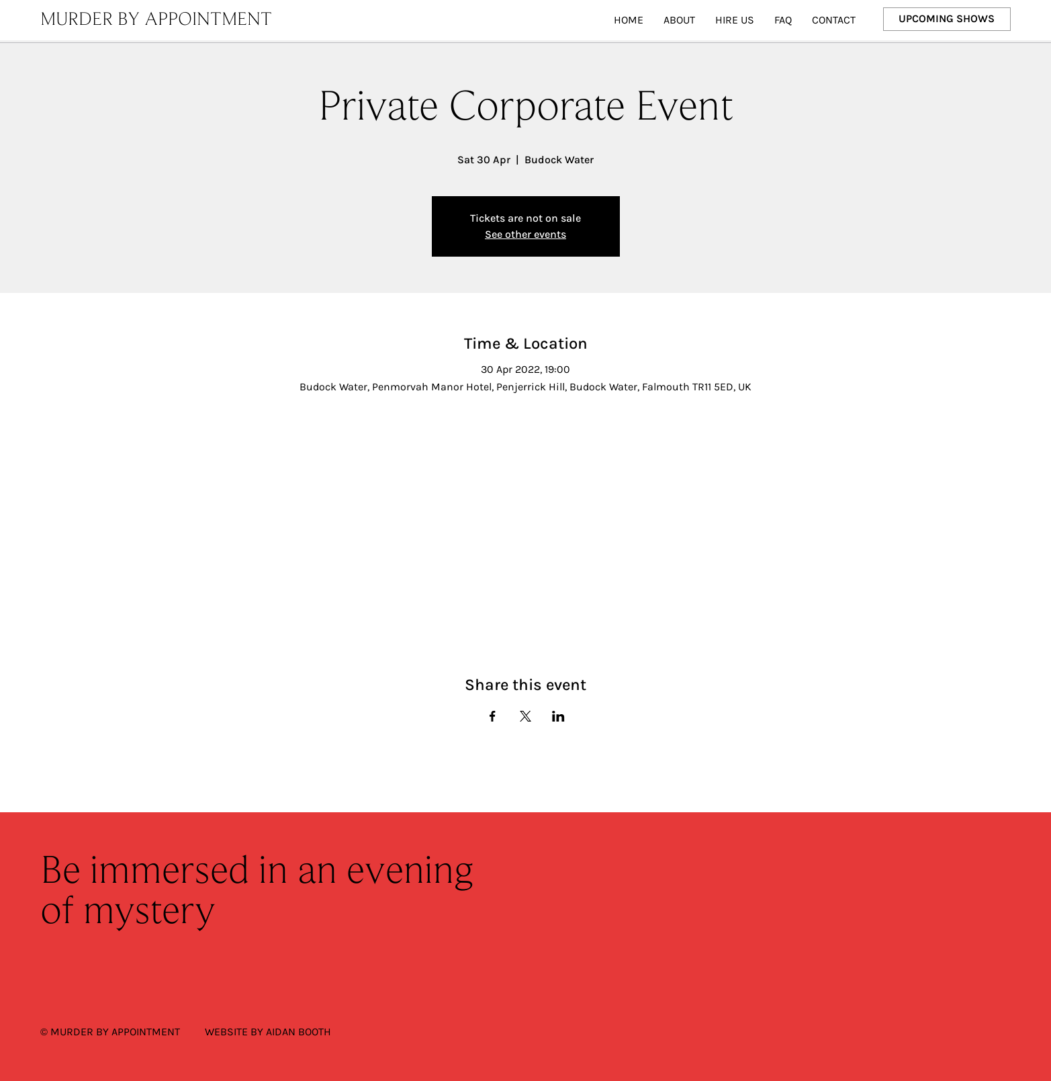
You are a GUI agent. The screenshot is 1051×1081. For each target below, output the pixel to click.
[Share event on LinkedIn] (558, 716)
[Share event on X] (525, 716)
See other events (525, 234)
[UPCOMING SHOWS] (947, 18)
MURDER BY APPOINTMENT (156, 20)
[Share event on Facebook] (492, 716)
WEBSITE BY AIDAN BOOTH (268, 1031)
